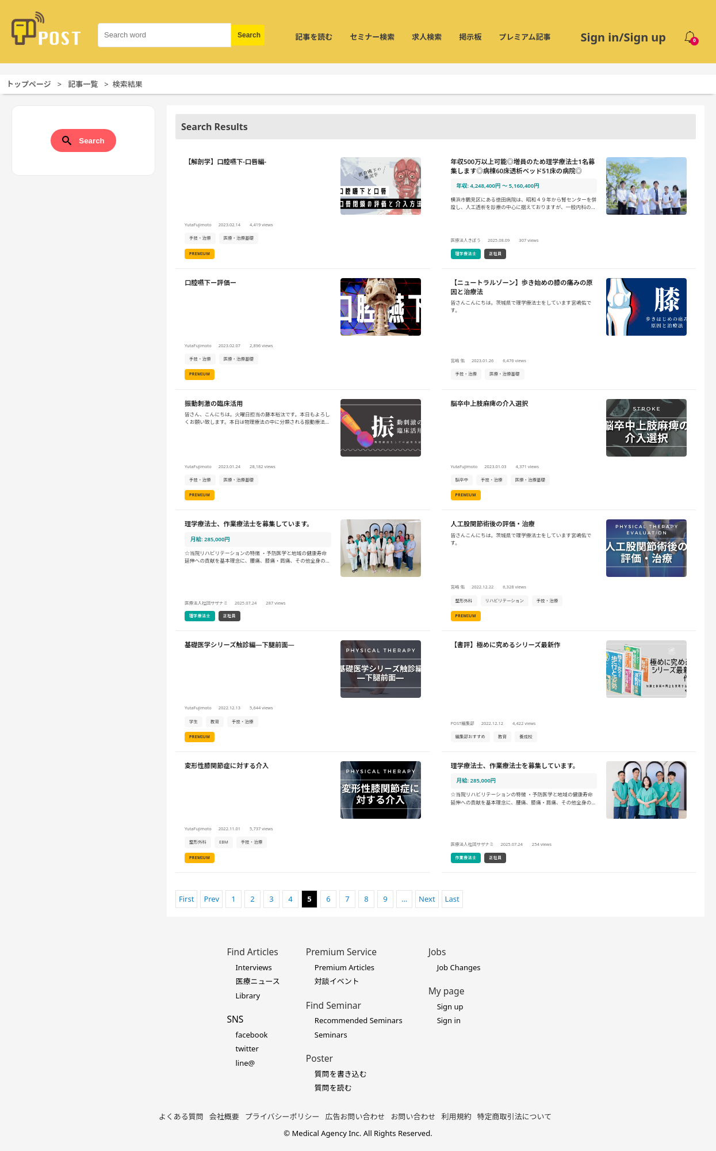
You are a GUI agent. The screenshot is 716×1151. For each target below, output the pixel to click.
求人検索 (427, 37)
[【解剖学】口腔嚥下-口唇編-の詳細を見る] (302, 208)
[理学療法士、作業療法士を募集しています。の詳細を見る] (302, 570)
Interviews (253, 967)
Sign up (450, 1006)
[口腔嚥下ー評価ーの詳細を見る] (302, 329)
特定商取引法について (514, 1116)
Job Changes (459, 967)
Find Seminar (333, 1005)
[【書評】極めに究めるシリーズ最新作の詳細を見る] (569, 691)
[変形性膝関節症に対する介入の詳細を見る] (302, 812)
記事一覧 (83, 84)
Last (452, 899)
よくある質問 (181, 1116)
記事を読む (313, 37)
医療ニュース (257, 981)
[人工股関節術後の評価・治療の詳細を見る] (569, 570)
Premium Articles (344, 967)
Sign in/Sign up (623, 37)
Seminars (331, 1035)
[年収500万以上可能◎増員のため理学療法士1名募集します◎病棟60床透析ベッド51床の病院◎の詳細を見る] (569, 208)
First (186, 899)
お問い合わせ (413, 1116)
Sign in (449, 1020)
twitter (246, 1048)
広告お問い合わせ (355, 1116)
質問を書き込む (341, 1074)
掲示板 (470, 37)
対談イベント (337, 981)
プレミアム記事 (524, 37)
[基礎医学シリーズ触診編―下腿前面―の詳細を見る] (302, 691)
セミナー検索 (372, 37)
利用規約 (457, 1116)
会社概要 (224, 1116)
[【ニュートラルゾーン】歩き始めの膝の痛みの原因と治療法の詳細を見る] (569, 329)
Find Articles (252, 951)
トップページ (28, 84)
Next (427, 899)
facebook (251, 1035)
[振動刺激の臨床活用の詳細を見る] (302, 450)
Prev (211, 899)
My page (446, 991)
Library (247, 995)
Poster (319, 1058)
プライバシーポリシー (282, 1116)
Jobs (437, 951)
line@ (245, 1063)
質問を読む (333, 1087)
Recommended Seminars (359, 1020)
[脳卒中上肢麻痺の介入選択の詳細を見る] (569, 450)
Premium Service (341, 951)
